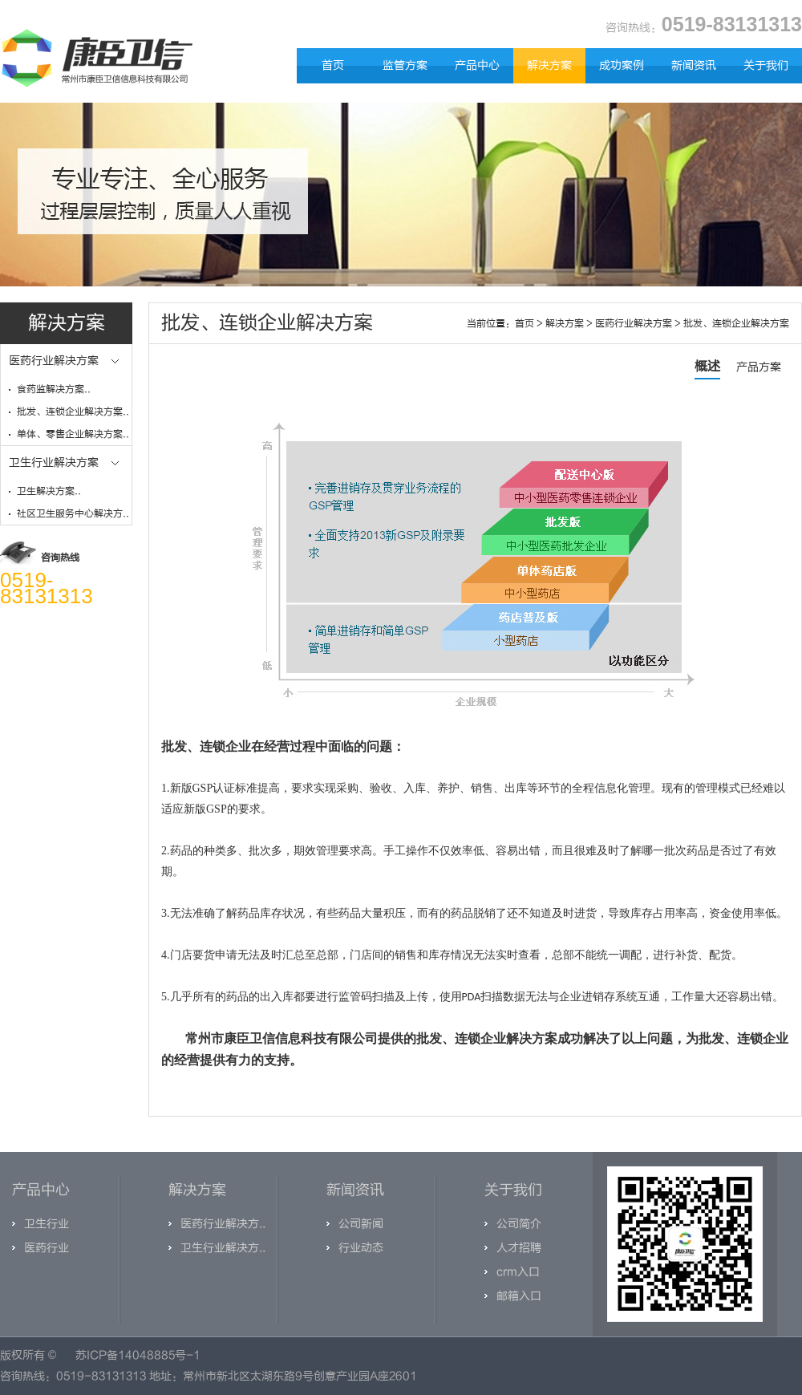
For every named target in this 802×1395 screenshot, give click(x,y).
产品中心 (477, 65)
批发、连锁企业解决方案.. (73, 411)
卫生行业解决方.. (222, 1248)
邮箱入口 (518, 1296)
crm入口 (518, 1272)
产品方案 (758, 367)
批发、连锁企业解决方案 (736, 323)
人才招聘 (518, 1248)
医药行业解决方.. (222, 1224)
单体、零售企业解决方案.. (73, 434)
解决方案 (549, 65)
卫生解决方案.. (49, 491)
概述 (707, 366)
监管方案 (405, 65)
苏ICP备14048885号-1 (137, 1355)
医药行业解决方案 (633, 323)
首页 (333, 65)
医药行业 (46, 1248)
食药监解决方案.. (54, 389)
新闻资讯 (693, 65)
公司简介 (518, 1224)
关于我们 (765, 65)
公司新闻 (360, 1224)
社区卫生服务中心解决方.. (73, 513)
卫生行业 (46, 1224)
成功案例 (621, 65)
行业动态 (360, 1248)
